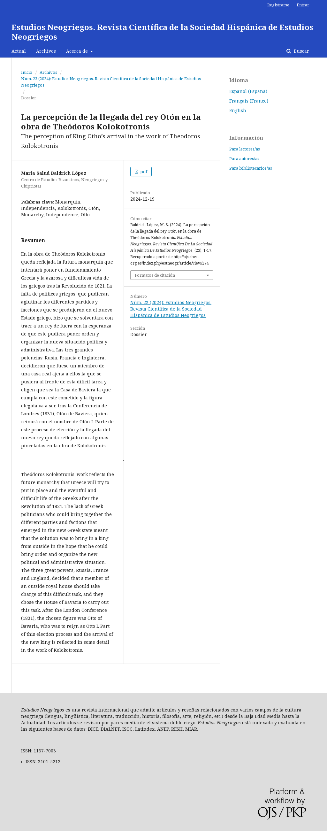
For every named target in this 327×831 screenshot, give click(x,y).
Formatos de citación (155, 275)
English (237, 110)
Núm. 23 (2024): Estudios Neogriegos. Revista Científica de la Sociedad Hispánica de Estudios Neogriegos (111, 82)
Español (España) (248, 91)
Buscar (301, 51)
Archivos (46, 51)
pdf (143, 171)
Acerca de (77, 51)
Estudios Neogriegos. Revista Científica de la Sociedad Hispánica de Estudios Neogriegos (162, 32)
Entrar (303, 5)
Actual (18, 51)
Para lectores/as (244, 149)
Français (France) (248, 101)
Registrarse (278, 5)
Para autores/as (244, 158)
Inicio (26, 72)
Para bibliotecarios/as (250, 168)
